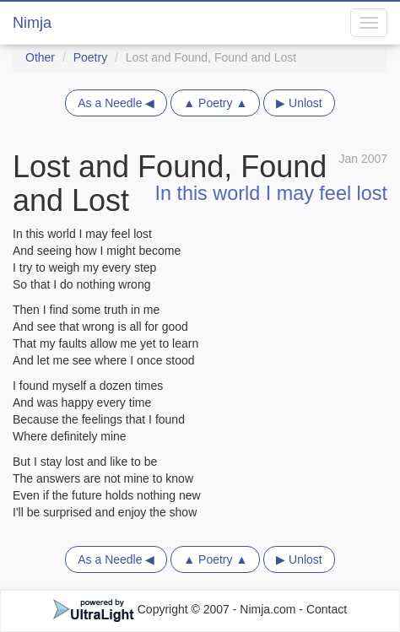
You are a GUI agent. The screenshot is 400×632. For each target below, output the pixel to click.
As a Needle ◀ (116, 103)
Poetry (90, 57)
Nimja (32, 22)
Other (40, 57)
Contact (326, 609)
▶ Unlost (299, 103)
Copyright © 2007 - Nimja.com (176, 609)
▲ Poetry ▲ (215, 103)
